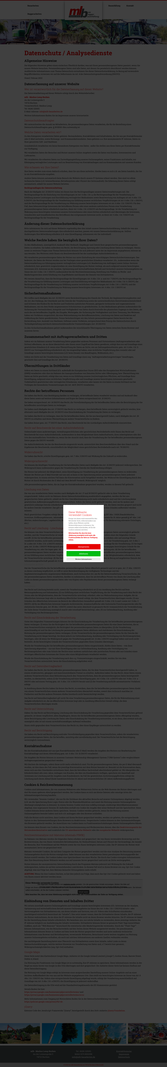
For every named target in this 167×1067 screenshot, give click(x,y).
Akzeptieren (83, 546)
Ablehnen (83, 553)
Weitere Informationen (83, 559)
